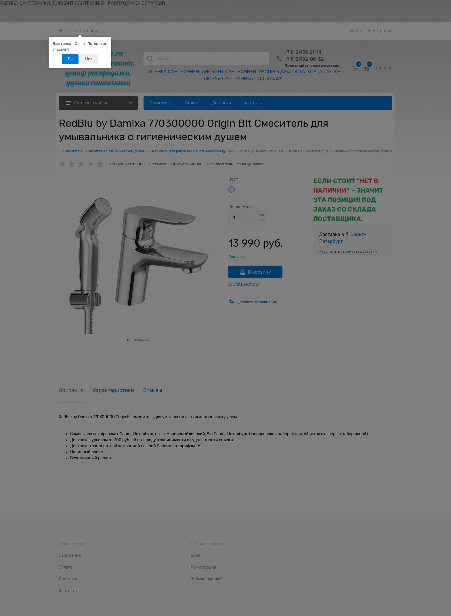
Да (70, 59)
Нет (88, 59)
